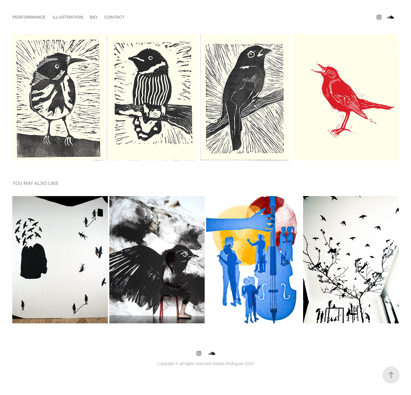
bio (93, 17)
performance (29, 17)
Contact (114, 17)
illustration (68, 17)
